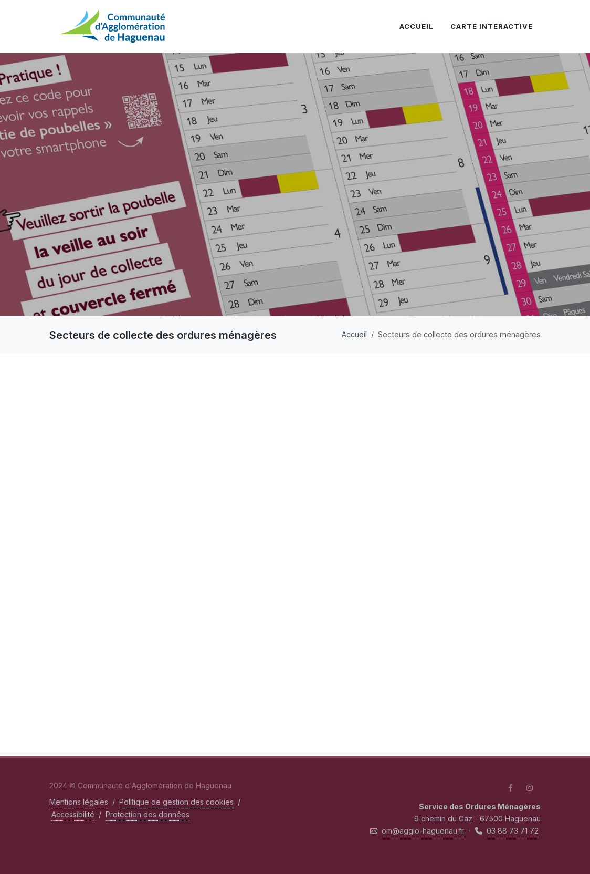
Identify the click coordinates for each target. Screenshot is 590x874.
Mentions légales (78, 801)
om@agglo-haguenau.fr (423, 830)
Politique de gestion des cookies (176, 801)
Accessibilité (72, 814)
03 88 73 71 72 (513, 830)
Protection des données (147, 814)
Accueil (354, 334)
